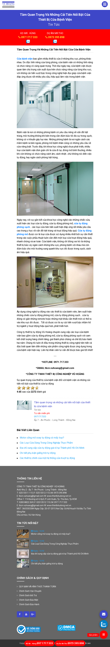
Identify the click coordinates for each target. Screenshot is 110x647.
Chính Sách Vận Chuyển (30, 591)
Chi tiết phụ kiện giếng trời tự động (47, 563)
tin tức (54, 24)
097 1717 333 (29, 37)
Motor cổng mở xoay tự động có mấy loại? (50, 534)
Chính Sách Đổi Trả (28, 595)
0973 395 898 (56, 37)
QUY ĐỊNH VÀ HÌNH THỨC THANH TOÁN (37, 586)
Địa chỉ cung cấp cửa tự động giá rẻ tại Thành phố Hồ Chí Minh (60, 553)
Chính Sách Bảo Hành (29, 604)
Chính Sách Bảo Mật (28, 600)
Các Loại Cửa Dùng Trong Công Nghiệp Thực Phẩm (55, 544)
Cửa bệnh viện (25, 58)
